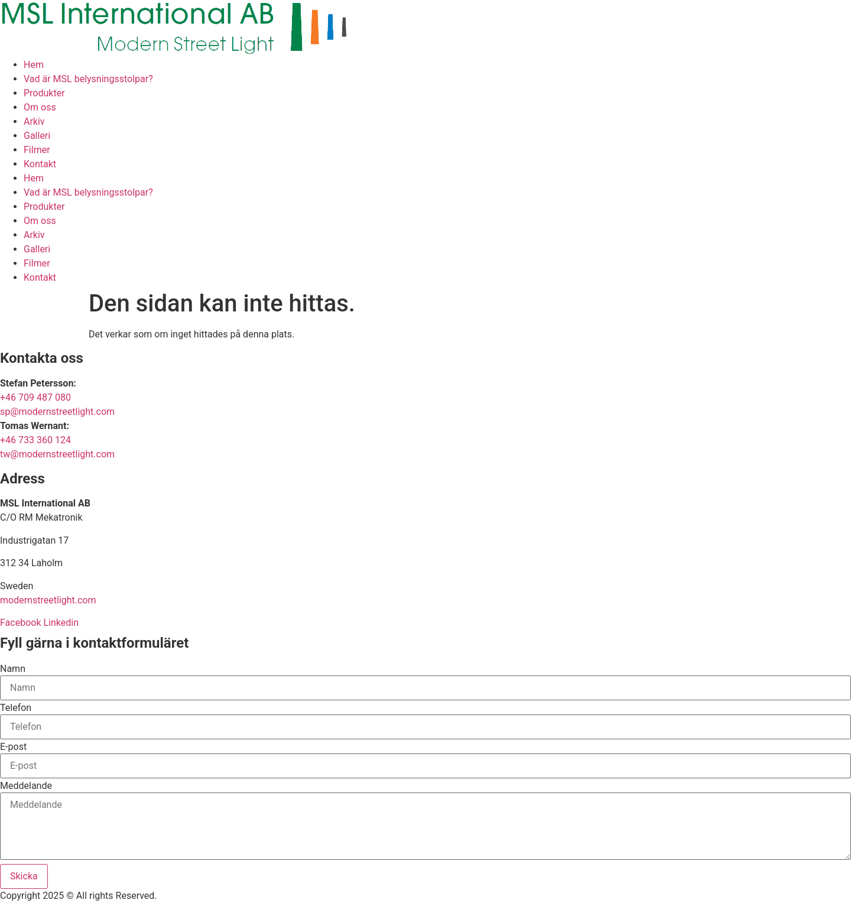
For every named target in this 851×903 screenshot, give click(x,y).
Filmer (37, 149)
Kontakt (40, 164)
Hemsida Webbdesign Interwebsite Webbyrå (252, 895)
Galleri (37, 135)
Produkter (44, 93)
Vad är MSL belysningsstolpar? (88, 79)
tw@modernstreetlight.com (57, 454)
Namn (12, 669)
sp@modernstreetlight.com (57, 411)
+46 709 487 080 (35, 397)
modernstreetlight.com (48, 600)
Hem (34, 64)
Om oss (40, 107)
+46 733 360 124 (35, 440)
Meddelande (26, 786)
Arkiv (34, 121)
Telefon (15, 708)
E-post (13, 747)
